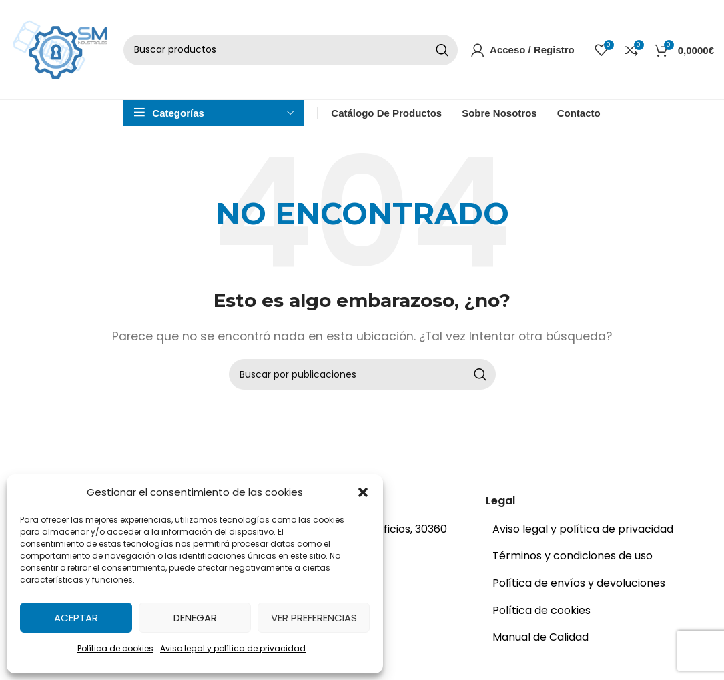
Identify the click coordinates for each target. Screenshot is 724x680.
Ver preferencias (314, 618)
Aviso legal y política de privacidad (233, 648)
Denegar (195, 618)
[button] (363, 492)
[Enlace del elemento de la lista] (596, 541)
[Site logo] (60, 54)
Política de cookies (115, 648)
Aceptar (76, 618)
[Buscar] (290, 55)
